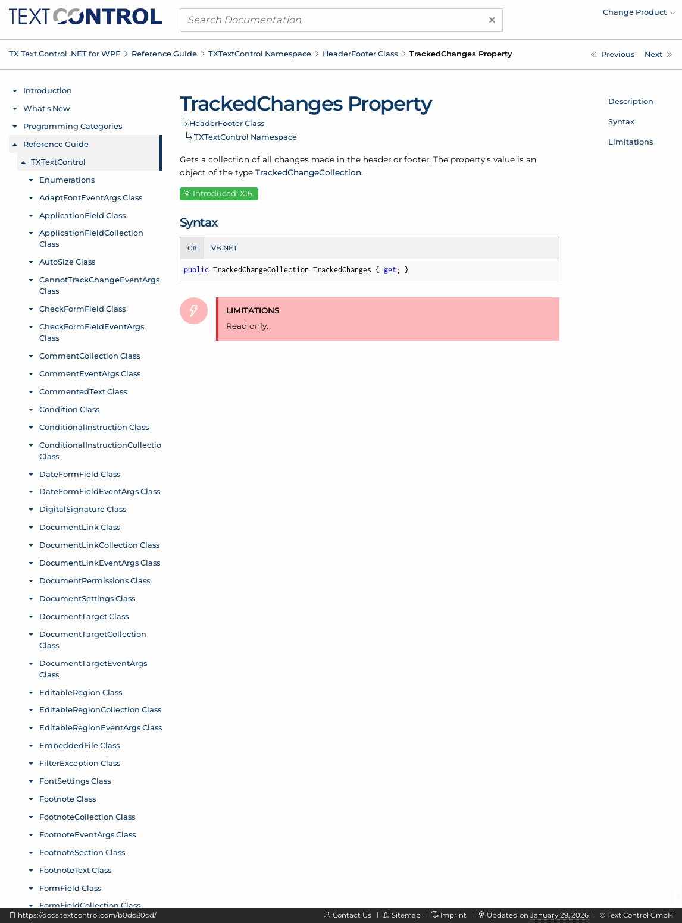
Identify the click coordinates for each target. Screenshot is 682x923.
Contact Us (352, 915)
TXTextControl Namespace (259, 53)
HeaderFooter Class (360, 53)
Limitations (630, 141)
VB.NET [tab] (224, 248)
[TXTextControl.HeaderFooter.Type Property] (658, 54)
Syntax (621, 121)
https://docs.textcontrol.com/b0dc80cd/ (87, 915)
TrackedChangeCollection (308, 172)
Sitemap (406, 915)
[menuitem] (572, 14)
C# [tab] (192, 248)
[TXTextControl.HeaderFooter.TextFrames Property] (612, 54)
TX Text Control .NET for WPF (64, 53)
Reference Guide (164, 53)
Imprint (453, 915)
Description (630, 101)
